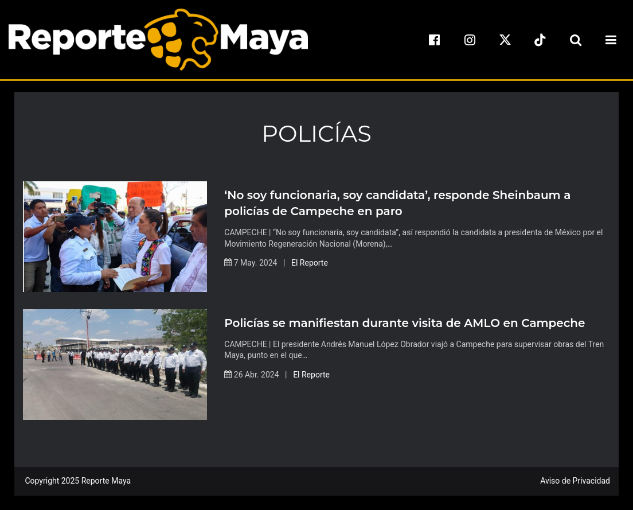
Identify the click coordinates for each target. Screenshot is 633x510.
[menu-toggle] (610, 39)
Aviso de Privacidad (575, 480)
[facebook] (434, 39)
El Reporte (309, 262)
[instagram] (469, 39)
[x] (505, 39)
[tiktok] (540, 39)
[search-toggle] (575, 39)
